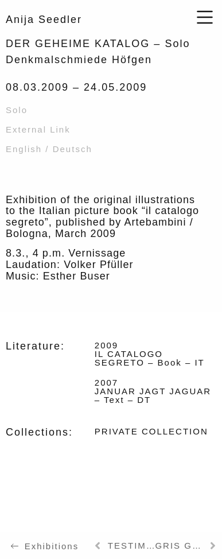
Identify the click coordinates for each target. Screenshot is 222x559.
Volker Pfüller (98, 264)
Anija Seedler (44, 19)
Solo (17, 110)
